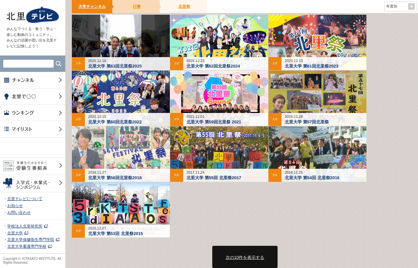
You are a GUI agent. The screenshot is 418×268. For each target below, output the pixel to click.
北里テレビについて (24, 199)
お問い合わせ (19, 212)
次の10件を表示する (245, 257)
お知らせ (15, 205)
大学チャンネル (92, 6)
